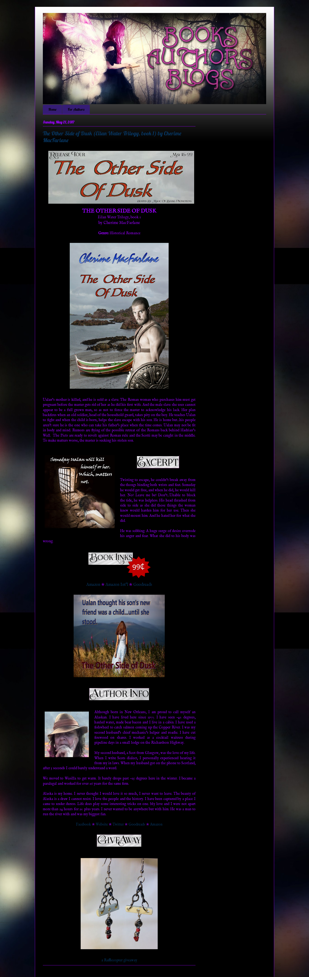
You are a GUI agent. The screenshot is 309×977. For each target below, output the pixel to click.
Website (102, 824)
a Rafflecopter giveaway (119, 960)
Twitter (118, 824)
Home (52, 109)
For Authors (76, 109)
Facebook (83, 824)
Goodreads (142, 584)
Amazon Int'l (117, 584)
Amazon (93, 584)
